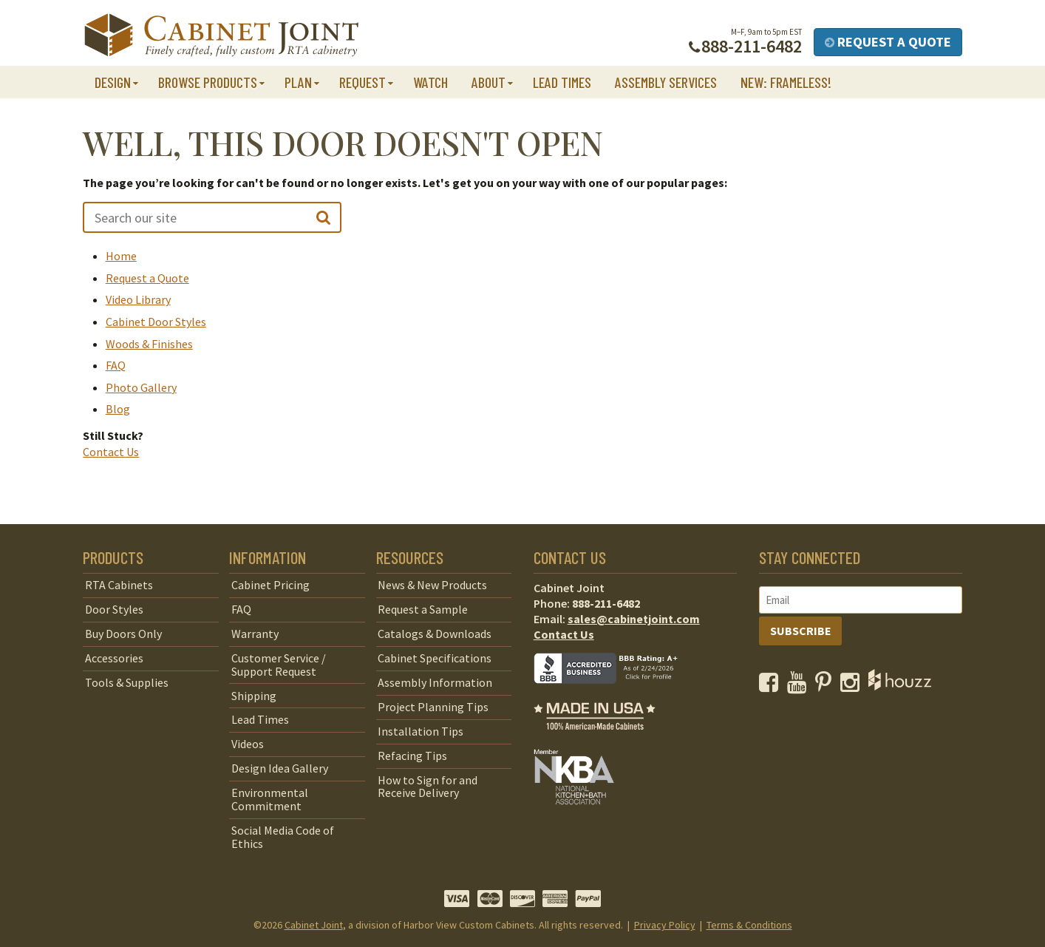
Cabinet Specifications (434, 658)
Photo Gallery (141, 387)
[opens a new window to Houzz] (899, 686)
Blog (118, 408)
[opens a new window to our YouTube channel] (800, 686)
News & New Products (432, 584)
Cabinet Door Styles (156, 321)
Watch (430, 82)
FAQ (116, 365)
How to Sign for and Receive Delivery (427, 787)
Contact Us (111, 451)
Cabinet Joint (314, 924)
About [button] (489, 82)
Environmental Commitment (269, 799)
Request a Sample (423, 609)
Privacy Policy (664, 924)
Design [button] (113, 82)
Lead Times (562, 82)
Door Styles (114, 609)
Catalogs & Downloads (434, 633)
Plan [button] (298, 82)
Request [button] (362, 82)
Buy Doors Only (123, 633)
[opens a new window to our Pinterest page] (826, 686)
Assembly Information (435, 682)
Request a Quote (888, 41)
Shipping (253, 695)
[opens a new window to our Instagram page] (853, 686)
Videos (247, 743)
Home (121, 255)
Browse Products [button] (207, 82)
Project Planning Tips (433, 706)
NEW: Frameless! (786, 82)
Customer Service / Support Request (278, 665)
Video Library (138, 299)
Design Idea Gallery (279, 768)
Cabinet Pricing (270, 584)
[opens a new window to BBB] (615, 694)
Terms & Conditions (749, 924)
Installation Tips (420, 731)
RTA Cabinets (119, 584)
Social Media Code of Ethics (282, 837)
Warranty (255, 633)
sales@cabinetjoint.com (634, 618)
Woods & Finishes (149, 343)
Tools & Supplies (127, 682)
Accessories (114, 658)
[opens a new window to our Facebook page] (772, 686)
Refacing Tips (412, 755)
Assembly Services (666, 82)
